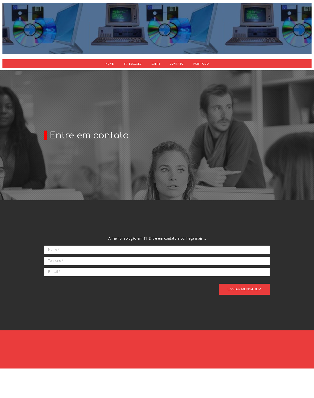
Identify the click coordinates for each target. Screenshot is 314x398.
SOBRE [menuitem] (155, 63)
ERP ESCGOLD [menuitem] (132, 63)
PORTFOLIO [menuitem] (201, 63)
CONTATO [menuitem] (176, 63)
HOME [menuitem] (109, 63)
